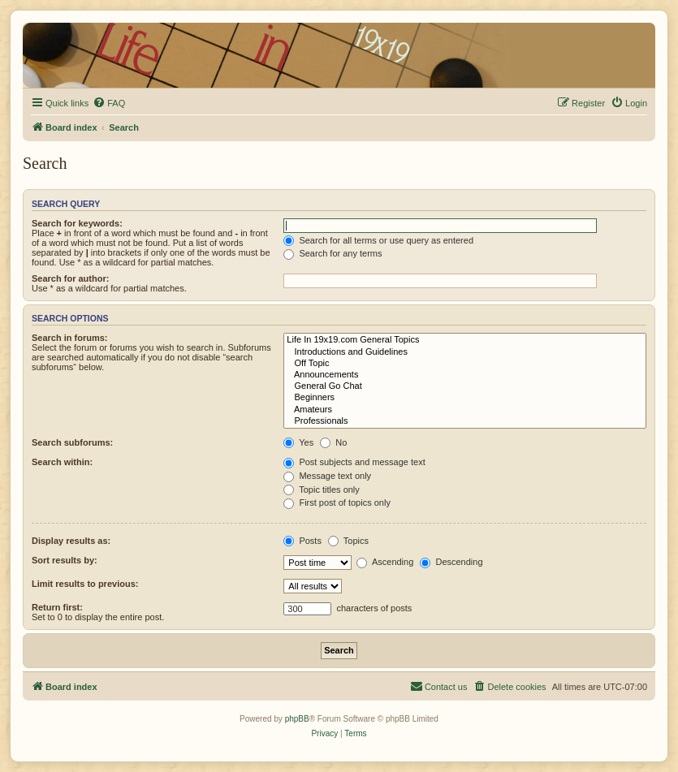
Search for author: (70, 278)
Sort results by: (64, 560)
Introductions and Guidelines (465, 352)
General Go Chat (465, 386)
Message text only (327, 476)
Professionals (465, 421)
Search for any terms (332, 253)
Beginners (465, 397)
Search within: (62, 462)
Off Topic (465, 363)
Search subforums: (72, 442)
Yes (298, 442)
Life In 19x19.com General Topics (465, 340)
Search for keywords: (77, 223)
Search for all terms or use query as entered (378, 240)
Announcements (465, 375)
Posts (302, 541)
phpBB (297, 718)
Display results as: (71, 541)
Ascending (384, 562)
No (333, 442)
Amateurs (465, 410)
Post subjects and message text (354, 462)
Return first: (57, 607)
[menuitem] (109, 103)
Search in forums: (70, 338)
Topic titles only (321, 489)
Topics (348, 541)
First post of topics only (337, 502)
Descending (451, 562)
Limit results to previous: (85, 584)
